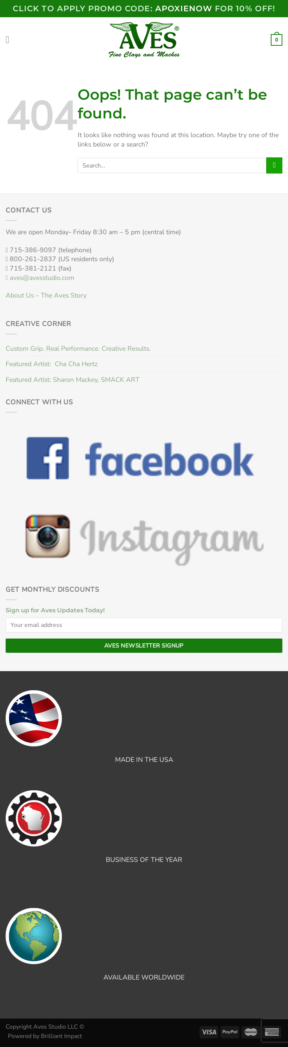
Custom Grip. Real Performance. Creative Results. (78, 348)
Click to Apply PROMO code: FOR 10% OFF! (144, 8)
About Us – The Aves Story (46, 295)
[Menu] (11, 40)
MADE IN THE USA (144, 759)
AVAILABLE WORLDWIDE (144, 977)
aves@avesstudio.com (40, 277)
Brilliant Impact (61, 1036)
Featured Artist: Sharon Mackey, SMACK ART (73, 379)
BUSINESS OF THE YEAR (144, 859)
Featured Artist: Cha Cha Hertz (52, 363)
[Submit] (274, 165)
